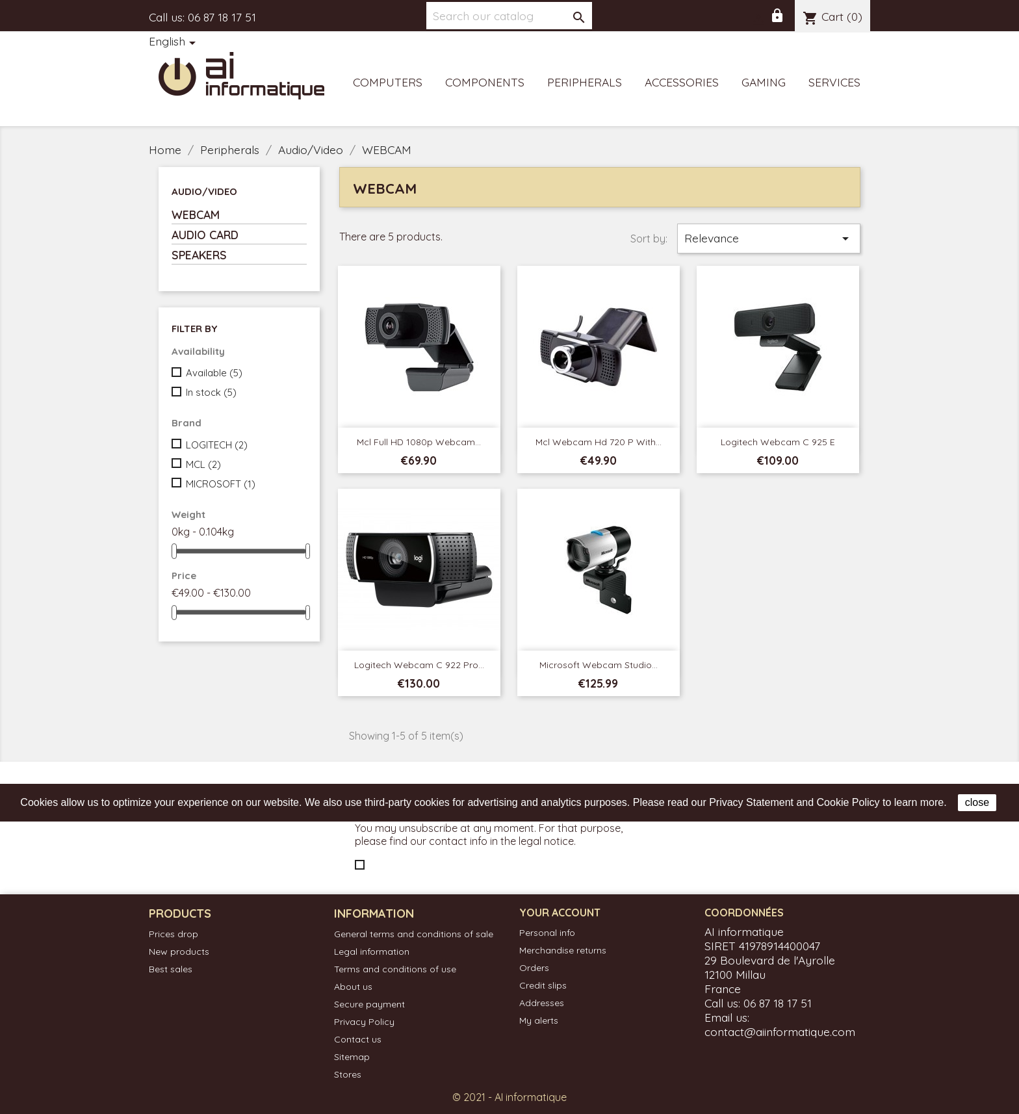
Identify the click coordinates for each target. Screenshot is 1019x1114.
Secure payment (369, 1004)
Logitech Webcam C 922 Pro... (419, 665)
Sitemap (352, 1057)
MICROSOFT (220, 484)
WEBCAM (196, 214)
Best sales (170, 969)
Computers (387, 82)
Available (214, 373)
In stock (211, 392)
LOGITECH (217, 445)
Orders (534, 968)
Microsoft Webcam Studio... (598, 665)
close (977, 802)
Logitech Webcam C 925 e (778, 442)
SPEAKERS (199, 255)
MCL (203, 464)
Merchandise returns (562, 950)
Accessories (682, 82)
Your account (559, 912)
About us (353, 986)
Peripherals (584, 82)
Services (834, 82)
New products (179, 951)
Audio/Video (204, 191)
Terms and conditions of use (395, 969)
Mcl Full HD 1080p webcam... (419, 442)
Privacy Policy (364, 1022)
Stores (347, 1074)
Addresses (541, 1003)
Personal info (547, 933)
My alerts (538, 1020)
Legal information (371, 951)
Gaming (764, 82)
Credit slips (543, 985)
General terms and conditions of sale (413, 934)
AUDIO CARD (205, 234)
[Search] (509, 15)
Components (484, 82)
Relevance (768, 238)
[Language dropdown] (174, 42)
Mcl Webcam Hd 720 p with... (598, 442)
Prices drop (173, 934)
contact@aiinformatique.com (779, 1031)
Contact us (357, 1039)
